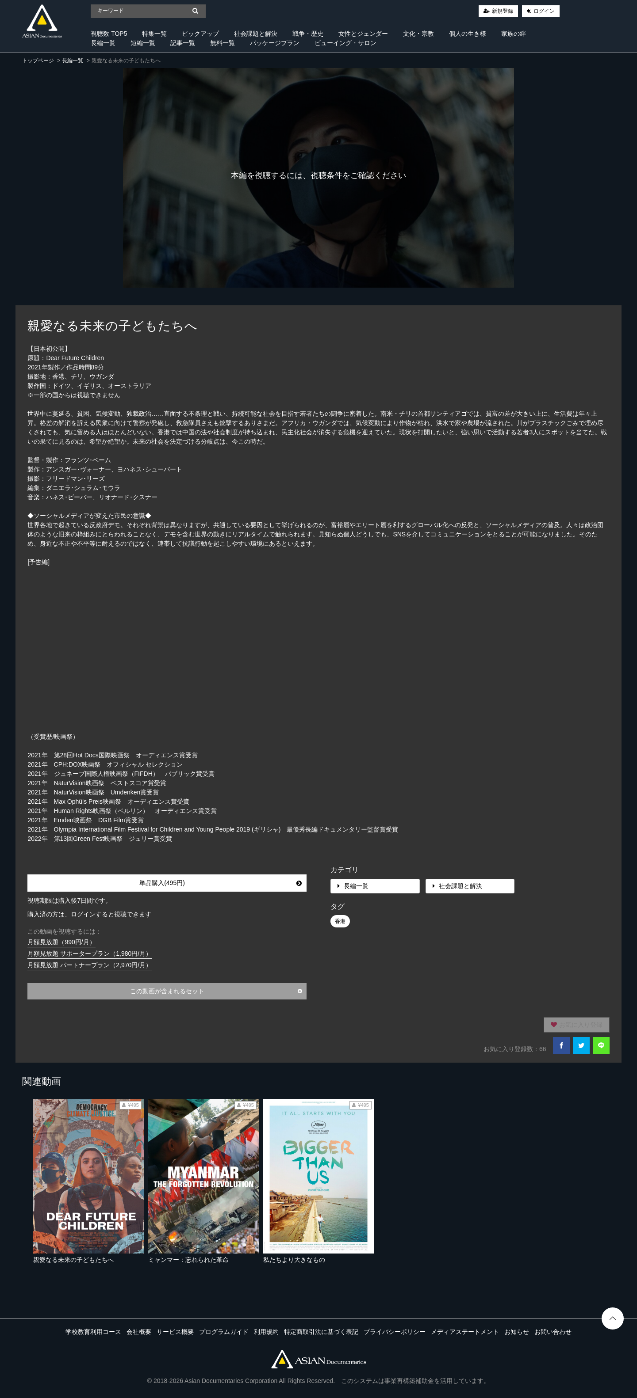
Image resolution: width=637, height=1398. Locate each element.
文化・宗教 (418, 33)
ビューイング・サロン (345, 42)
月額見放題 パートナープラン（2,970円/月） (89, 965)
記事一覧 (182, 42)
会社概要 (139, 1331)
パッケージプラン (274, 42)
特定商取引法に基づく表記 (321, 1331)
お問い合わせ (553, 1331)
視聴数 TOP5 (109, 33)
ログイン (544, 11)
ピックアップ (200, 33)
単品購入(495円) (220, 882)
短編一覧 (142, 42)
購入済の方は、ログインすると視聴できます (89, 914)
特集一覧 (154, 33)
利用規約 (266, 1331)
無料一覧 (222, 42)
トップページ (38, 60)
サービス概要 (175, 1331)
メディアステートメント (465, 1331)
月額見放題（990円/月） (61, 942)
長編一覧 (103, 42)
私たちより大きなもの (294, 1259)
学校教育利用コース (93, 1331)
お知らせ (516, 1331)
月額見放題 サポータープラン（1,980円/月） (89, 953)
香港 (340, 921)
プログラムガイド (224, 1331)
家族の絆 (513, 33)
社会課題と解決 (255, 33)
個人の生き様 (467, 33)
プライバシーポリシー (395, 1331)
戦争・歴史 (307, 33)
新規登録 (502, 11)
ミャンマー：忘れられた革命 (188, 1259)
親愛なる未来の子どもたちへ (73, 1259)
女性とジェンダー (363, 33)
